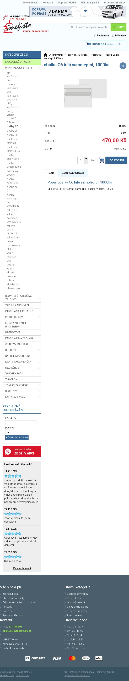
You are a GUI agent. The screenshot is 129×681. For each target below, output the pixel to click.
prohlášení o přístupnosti (82, 672)
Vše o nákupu (30, 2)
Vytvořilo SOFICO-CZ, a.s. (77, 675)
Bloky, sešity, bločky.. (78, 606)
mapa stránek (24, 672)
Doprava (7, 611)
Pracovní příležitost (115, 2)
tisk (66, 672)
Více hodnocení (22, 568)
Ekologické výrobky (77, 593)
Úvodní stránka (56, 55)
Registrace (103, 35)
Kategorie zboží (22, 55)
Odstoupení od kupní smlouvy (19, 602)
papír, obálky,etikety (77, 55)
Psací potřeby (74, 615)
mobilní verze (22, 675)
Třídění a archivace (77, 611)
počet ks (9, 427)
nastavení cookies (105, 672)
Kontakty (48, 2)
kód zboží (10, 418)
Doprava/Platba (67, 2)
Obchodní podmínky (14, 598)
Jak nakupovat (10, 593)
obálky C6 (96, 55)
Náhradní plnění (90, 2)
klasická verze (7, 675)
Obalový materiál (76, 602)
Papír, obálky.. (74, 598)
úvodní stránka (7, 672)
